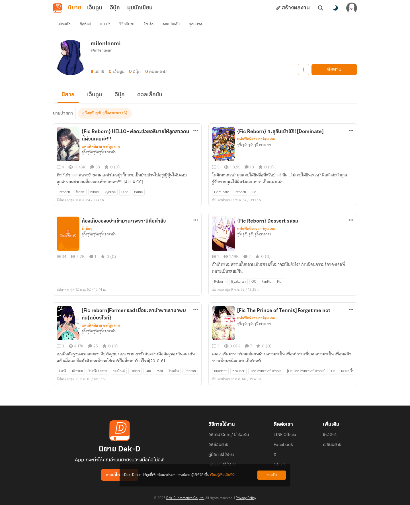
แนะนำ (105, 24)
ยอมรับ (271, 475)
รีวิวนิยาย (126, 24)
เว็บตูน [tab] (94, 8)
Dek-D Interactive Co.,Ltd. (185, 498)
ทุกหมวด (195, 24)
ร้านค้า (148, 24)
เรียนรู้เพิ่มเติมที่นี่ (222, 475)
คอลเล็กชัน (171, 24)
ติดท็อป (85, 24)
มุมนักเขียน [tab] (140, 8)
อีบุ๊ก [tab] (115, 8)
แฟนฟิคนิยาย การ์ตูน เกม (101, 146)
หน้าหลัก (64, 24)
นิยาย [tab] (74, 8)
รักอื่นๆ (87, 228)
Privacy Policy (246, 498)
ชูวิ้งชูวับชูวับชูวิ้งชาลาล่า (101, 113)
